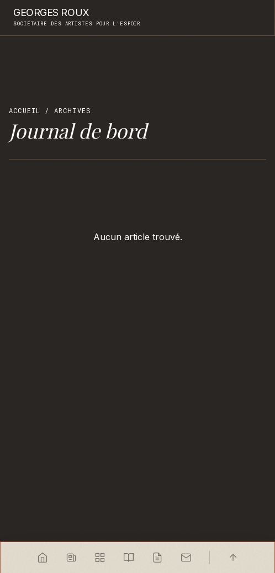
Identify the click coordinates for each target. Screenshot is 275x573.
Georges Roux (51, 13)
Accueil (24, 110)
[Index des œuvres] (99, 557)
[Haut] (233, 557)
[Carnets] (128, 557)
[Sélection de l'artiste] (71, 557)
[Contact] (186, 557)
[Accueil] (42, 557)
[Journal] (157, 557)
